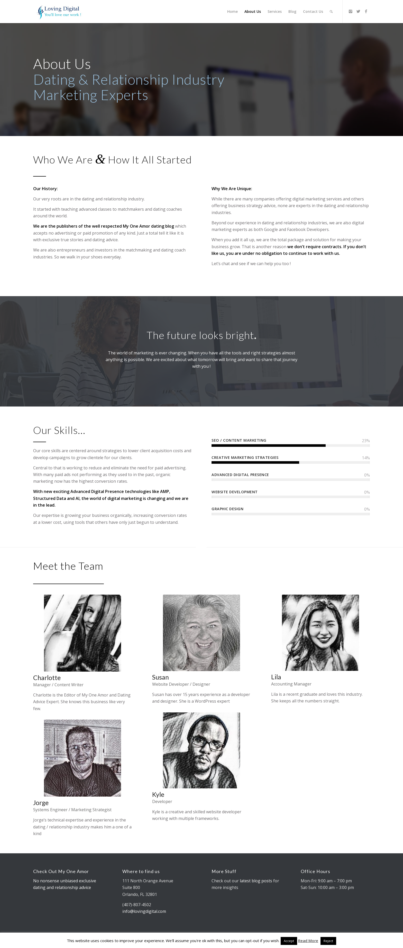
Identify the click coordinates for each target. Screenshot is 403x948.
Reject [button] (328, 941)
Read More (308, 940)
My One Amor (136, 226)
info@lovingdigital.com (144, 911)
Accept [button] (289, 941)
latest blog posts (256, 881)
